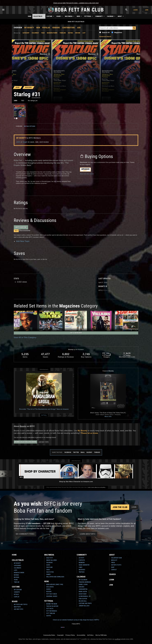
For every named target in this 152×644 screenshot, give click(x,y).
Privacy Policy (70, 635)
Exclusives (50, 587)
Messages (82, 569)
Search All (105, 32)
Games (48, 574)
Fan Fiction (50, 572)
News (79, 16)
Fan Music (49, 562)
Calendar (111, 16)
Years (16, 580)
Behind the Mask (51, 604)
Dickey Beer (82, 594)
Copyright (60, 635)
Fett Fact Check (51, 594)
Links (80, 567)
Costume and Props (85, 603)
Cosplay (16, 597)
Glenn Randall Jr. (85, 596)
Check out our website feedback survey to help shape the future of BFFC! (76, 620)
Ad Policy (44, 415)
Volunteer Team (116, 558)
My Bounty (29, 28)
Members (82, 562)
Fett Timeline (50, 613)
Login (135, 10)
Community (100, 16)
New (38, 28)
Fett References (51, 611)
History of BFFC (116, 565)
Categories (17, 565)
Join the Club (120, 507)
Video (48, 569)
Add (79, 28)
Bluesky (89, 452)
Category (26, 33)
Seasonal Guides (51, 596)
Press (113, 562)
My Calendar (83, 580)
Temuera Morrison (85, 582)
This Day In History (52, 606)
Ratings (16, 575)
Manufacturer (52, 33)
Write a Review (21, 227)
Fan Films (49, 567)
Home (29, 16)
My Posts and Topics (20, 604)
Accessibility (81, 635)
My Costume (18, 590)
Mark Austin (83, 591)
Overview (18, 28)
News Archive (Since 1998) (54, 584)
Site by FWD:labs (101, 635)
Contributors (68, 28)
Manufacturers (19, 572)
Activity (81, 558)
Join (146, 10)
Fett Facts (49, 608)
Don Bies (81, 587)
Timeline (63, 33)
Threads (97, 452)
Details (16, 594)
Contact (114, 569)
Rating (70, 33)
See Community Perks (25, 534)
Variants (17, 592)
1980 (15, 100)
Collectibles (38, 16)
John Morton (83, 589)
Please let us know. (89, 433)
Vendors (56, 28)
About (121, 16)
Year (43, 33)
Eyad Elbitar (83, 598)
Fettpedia (88, 16)
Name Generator (84, 565)
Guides (48, 589)
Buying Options (29, 126)
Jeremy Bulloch (84, 606)
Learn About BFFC (87, 534)
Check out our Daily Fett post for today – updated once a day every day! (76, 3)
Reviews (16, 577)
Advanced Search (105, 36)
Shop (112, 567)
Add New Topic (23, 241)
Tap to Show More (76, 333)
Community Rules (49, 635)
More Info (108, 416)
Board (60, 16)
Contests (82, 560)
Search (112, 574)
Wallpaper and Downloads (55, 577)
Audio (48, 565)
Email (83, 452)
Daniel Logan (83, 584)
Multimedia (70, 16)
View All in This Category (25, 337)
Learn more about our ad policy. (97, 487)
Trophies (81, 572)
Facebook (67, 452)
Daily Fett (49, 558)
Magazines (118, 32)
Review (77, 33)
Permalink (105, 290)
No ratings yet (32, 100)
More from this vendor (87, 174)
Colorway (35, 33)
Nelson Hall (83, 601)
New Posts (17, 607)
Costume (50, 16)
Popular (46, 28)
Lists (15, 570)
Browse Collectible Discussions (25, 442)
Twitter (76, 452)
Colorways (17, 568)
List (84, 33)
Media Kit (114, 560)
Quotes (48, 616)
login (25, 142)
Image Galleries (51, 560)
